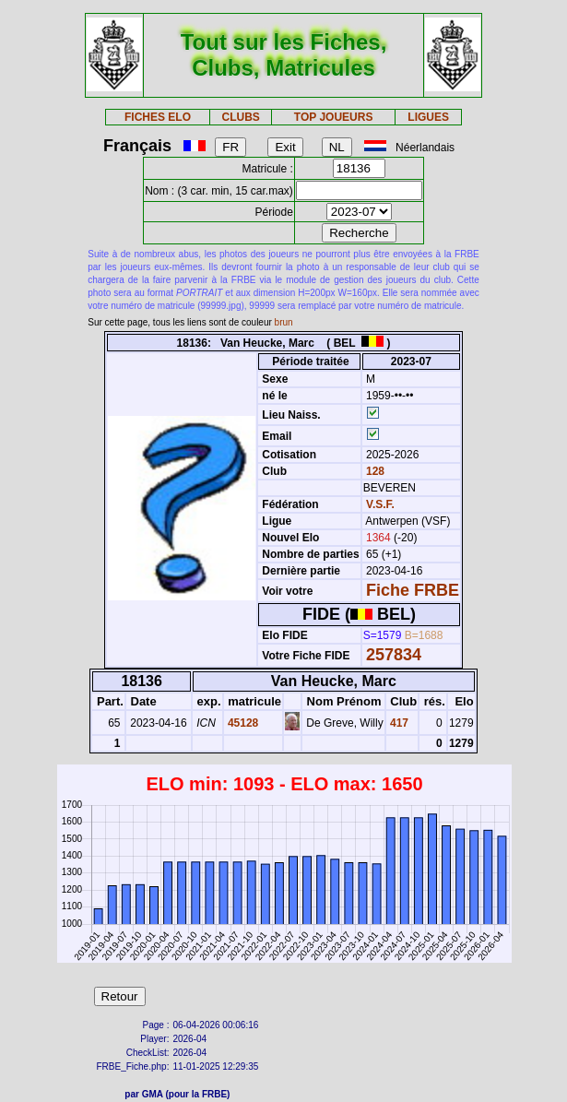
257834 (393, 655)
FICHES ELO (157, 117)
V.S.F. (380, 504)
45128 (242, 723)
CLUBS (241, 117)
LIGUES (428, 117)
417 (397, 723)
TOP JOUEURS (333, 117)
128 (373, 471)
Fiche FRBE (412, 590)
